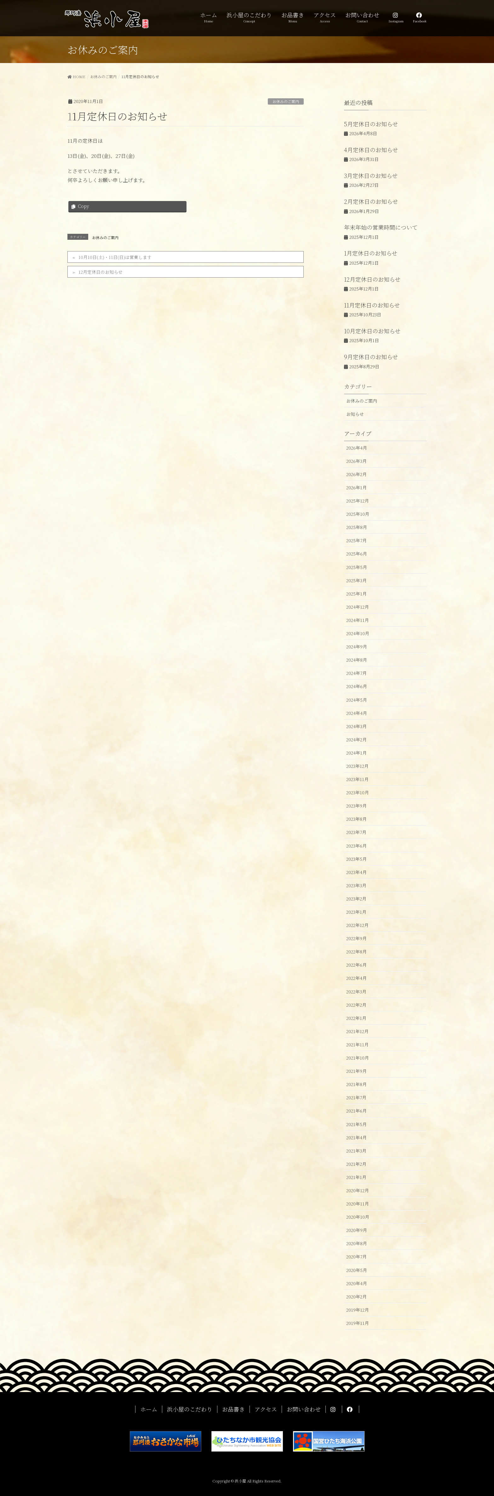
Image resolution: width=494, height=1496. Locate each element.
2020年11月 (357, 1203)
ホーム (148, 1409)
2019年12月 (357, 1310)
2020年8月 (356, 1243)
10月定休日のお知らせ (372, 331)
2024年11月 (357, 620)
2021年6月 (356, 1111)
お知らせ (355, 414)
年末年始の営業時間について (381, 227)
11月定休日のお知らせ (372, 305)
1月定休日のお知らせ (370, 253)
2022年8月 (356, 951)
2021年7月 (356, 1097)
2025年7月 (356, 540)
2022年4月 (356, 978)
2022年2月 (356, 1005)
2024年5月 (356, 700)
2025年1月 (356, 593)
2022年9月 (356, 938)
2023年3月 (356, 885)
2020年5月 (356, 1270)
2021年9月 (356, 1071)
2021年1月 (356, 1177)
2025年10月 (357, 514)
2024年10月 (357, 633)
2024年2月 (356, 739)
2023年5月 (356, 859)
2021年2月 (356, 1164)
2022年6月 (356, 965)
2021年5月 (356, 1124)
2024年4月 (356, 713)
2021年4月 (356, 1137)
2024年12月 (357, 607)
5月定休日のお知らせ (371, 124)
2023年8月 (356, 819)
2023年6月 (356, 846)
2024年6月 (356, 686)
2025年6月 (356, 553)
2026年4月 (356, 448)
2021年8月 (356, 1084)
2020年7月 (356, 1256)
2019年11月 (357, 1323)
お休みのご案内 (286, 101)
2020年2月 (356, 1296)
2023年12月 (357, 766)
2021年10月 (357, 1058)
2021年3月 (356, 1151)
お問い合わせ (304, 1409)
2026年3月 (356, 461)
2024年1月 (356, 753)
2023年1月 (356, 912)
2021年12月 (357, 1031)
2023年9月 (356, 806)
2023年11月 (357, 779)
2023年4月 (356, 872)
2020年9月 (356, 1230)
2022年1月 (356, 1018)
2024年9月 (356, 646)
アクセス (266, 1409)
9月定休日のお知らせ (371, 357)
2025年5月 (356, 567)
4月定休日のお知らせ (371, 150)
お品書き (233, 1409)
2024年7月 (356, 673)
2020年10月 (357, 1217)
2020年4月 (356, 1283)
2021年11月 (357, 1044)
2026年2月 (356, 474)
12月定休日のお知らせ (100, 272)
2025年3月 (356, 580)
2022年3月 (356, 991)
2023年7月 (356, 832)
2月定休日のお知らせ (371, 201)
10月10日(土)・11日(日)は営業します (115, 257)
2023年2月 (356, 898)
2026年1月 (356, 487)
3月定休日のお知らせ (371, 175)
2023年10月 (357, 792)
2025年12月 (357, 501)
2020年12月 (357, 1190)
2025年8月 (356, 527)
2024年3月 (356, 726)
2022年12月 (357, 925)
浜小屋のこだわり (189, 1409)
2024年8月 (356, 660)
